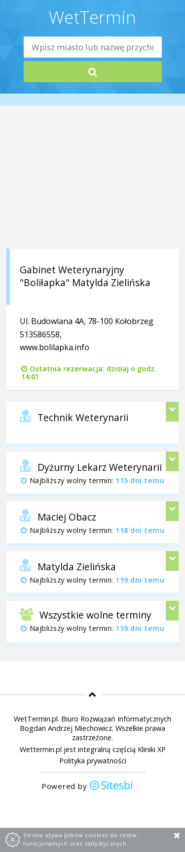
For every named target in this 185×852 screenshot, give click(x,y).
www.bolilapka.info (54, 347)
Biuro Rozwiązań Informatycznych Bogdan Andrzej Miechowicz (95, 723)
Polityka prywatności (92, 760)
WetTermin (92, 17)
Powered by (87, 786)
